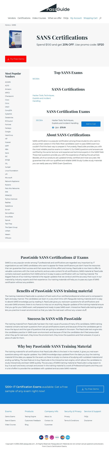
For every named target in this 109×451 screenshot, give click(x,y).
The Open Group (11, 227)
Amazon (8, 89)
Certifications (24, 18)
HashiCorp (9, 135)
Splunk (7, 220)
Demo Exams (10, 416)
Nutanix (8, 185)
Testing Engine (30, 416)
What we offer (55, 18)
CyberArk (8, 114)
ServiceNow (9, 213)
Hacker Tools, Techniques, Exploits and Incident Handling (43, 98)
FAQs (65, 18)
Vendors (12, 18)
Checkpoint (9, 96)
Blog (26, 425)
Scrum (7, 210)
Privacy (67, 416)
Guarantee (48, 425)
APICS (7, 93)
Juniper (8, 167)
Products (29, 411)
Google (8, 132)
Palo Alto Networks (12, 188)
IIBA (6, 149)
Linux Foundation (11, 171)
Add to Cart (91, 124)
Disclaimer (88, 421)
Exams (8, 411)
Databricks (9, 118)
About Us (48, 416)
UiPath (7, 231)
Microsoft (8, 178)
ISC (6, 156)
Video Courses (39, 18)
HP (6, 139)
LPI (6, 174)
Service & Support (92, 411)
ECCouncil (9, 121)
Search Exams (10, 421)
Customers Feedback (33, 421)
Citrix (7, 103)
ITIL (6, 164)
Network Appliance (12, 181)
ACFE (7, 86)
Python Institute (11, 199)
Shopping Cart (90, 18)
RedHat (8, 202)
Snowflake (9, 217)
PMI (6, 192)
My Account (76, 18)
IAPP (7, 146)
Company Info (51, 411)
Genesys (8, 128)
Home (7, 25)
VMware (8, 238)
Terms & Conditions (71, 421)
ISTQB (7, 160)
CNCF (7, 107)
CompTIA (8, 110)
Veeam (7, 234)
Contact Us (49, 421)
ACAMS (8, 82)
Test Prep (8, 224)
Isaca (7, 153)
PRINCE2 (8, 195)
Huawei (8, 142)
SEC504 (36, 79)
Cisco (7, 100)
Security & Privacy (72, 411)
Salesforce (9, 206)
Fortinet (8, 125)
